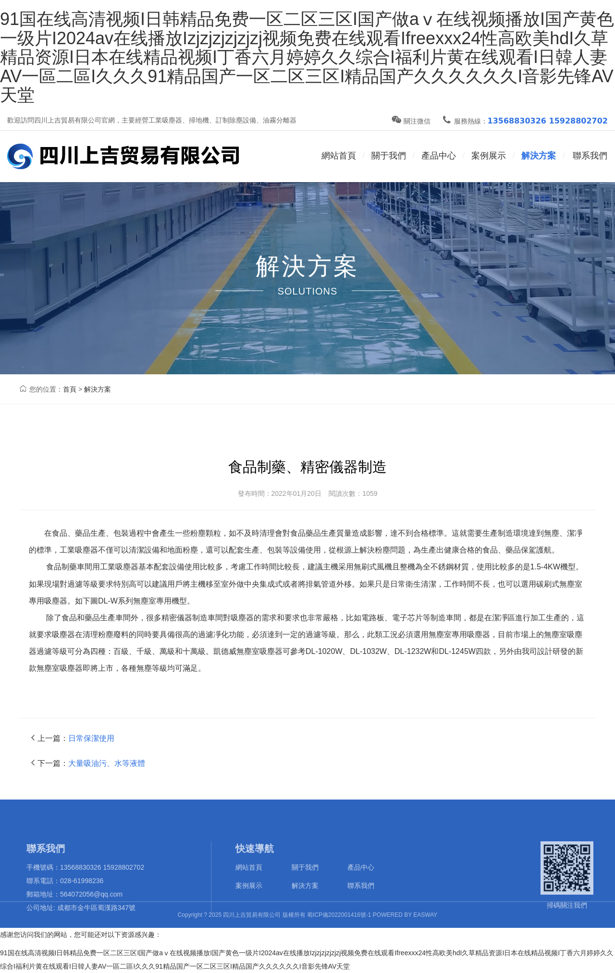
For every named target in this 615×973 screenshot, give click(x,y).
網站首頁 (338, 155)
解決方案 (538, 155)
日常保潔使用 (91, 738)
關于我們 (305, 890)
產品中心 (360, 890)
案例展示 (488, 155)
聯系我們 (590, 155)
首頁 (69, 389)
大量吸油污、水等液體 (106, 763)
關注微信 (411, 121)
